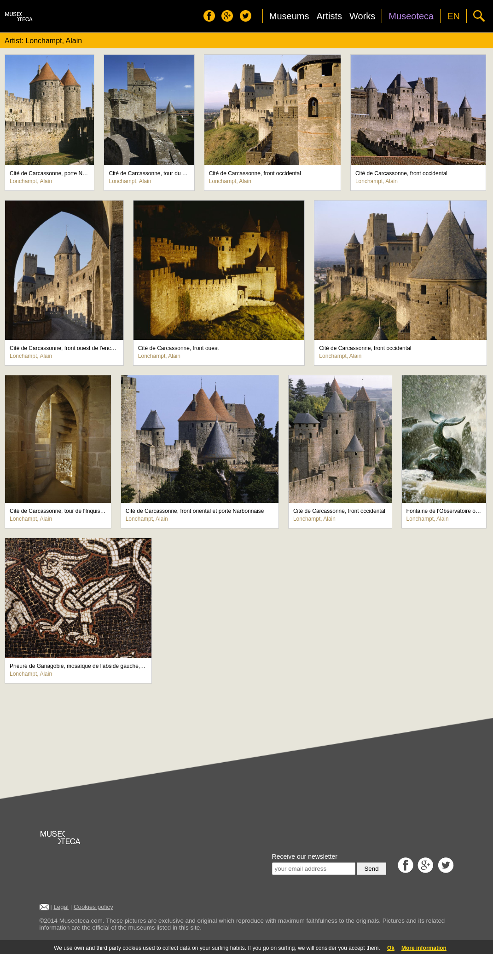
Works (362, 16)
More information (424, 948)
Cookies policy (93, 906)
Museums (289, 16)
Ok (390, 948)
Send (371, 868)
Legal (61, 906)
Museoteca (411, 16)
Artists (329, 16)
